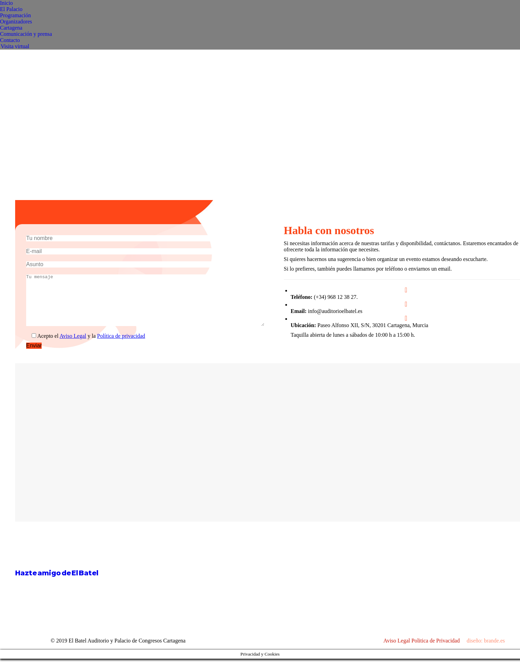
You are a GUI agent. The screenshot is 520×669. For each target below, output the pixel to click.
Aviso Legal (73, 346)
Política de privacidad (121, 346)
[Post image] (278, 564)
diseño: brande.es (486, 651)
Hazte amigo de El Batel (56, 583)
